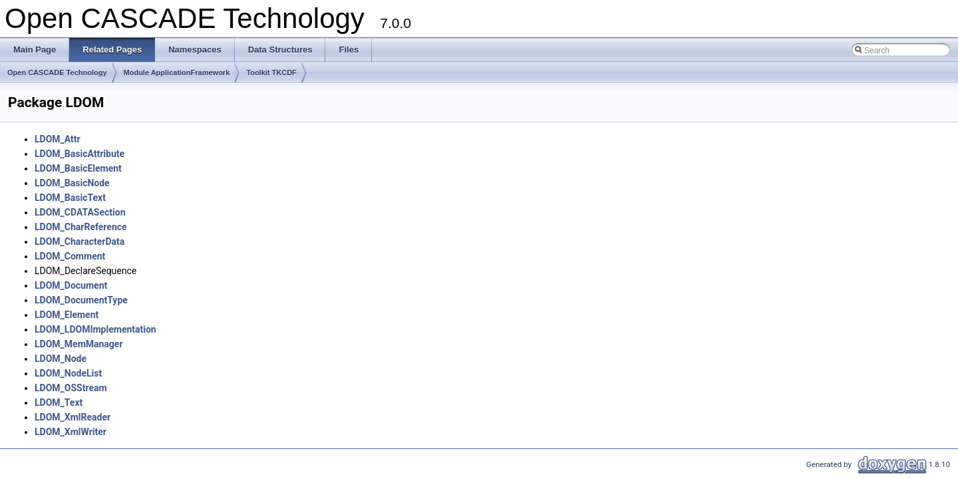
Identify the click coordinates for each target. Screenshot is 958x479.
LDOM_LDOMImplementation (95, 329)
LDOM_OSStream (71, 388)
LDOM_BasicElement (78, 168)
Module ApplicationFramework (177, 73)
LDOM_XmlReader (72, 417)
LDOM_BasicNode (72, 183)
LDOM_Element (66, 314)
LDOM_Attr (57, 139)
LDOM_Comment (70, 256)
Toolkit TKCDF (271, 73)
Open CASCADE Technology (57, 73)
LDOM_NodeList (68, 373)
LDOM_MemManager (79, 344)
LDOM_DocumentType (81, 300)
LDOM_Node (60, 358)
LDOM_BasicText (70, 197)
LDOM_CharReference (81, 227)
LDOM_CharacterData (79, 241)
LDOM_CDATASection (80, 212)
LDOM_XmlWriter (70, 431)
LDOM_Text (58, 402)
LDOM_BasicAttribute (79, 153)
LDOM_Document (71, 285)
